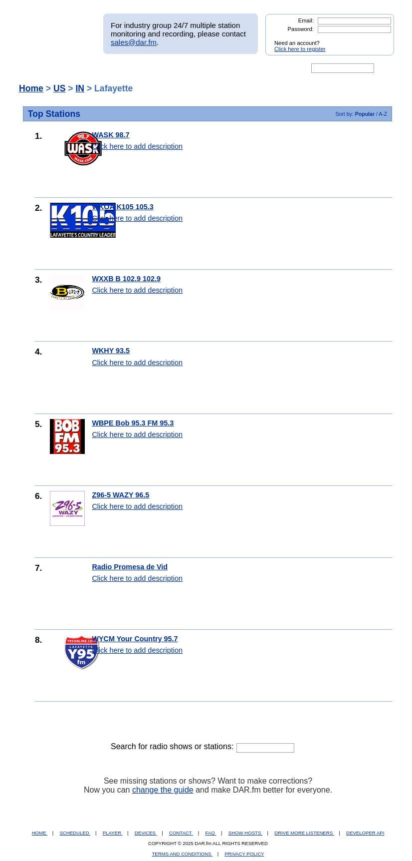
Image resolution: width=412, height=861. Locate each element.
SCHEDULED (74, 833)
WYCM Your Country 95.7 (135, 639)
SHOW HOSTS (245, 833)
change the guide (163, 790)
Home (31, 88)
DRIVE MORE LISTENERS (304, 833)
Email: (306, 20)
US (59, 88)
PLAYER (113, 833)
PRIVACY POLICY (244, 854)
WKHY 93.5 (111, 351)
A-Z (383, 114)
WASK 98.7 (110, 135)
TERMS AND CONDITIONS (182, 854)
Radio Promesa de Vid (130, 567)
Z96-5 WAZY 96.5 (120, 495)
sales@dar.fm (134, 42)
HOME (39, 833)
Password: (301, 29)
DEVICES (146, 833)
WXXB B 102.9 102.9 (126, 279)
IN (79, 88)
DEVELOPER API (365, 833)
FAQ (211, 833)
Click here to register (300, 49)
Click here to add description (137, 146)
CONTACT (181, 833)
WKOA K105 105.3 (122, 207)
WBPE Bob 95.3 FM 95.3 (133, 423)
